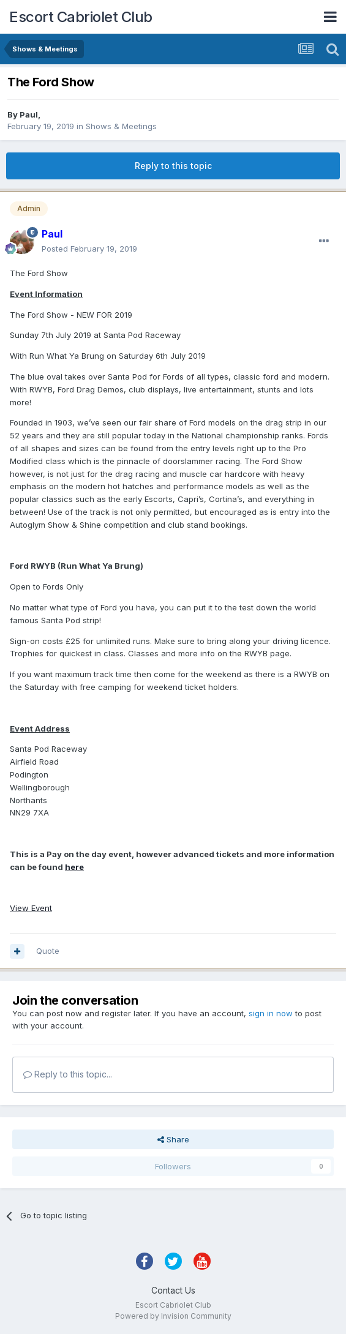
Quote (47, 951)
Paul (29, 114)
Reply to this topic (173, 165)
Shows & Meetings (121, 126)
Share (173, 1139)
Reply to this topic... (67, 1074)
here (74, 867)
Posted (89, 248)
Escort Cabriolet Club (80, 17)
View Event (31, 908)
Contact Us (173, 1290)
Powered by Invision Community (173, 1316)
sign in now (271, 1013)
